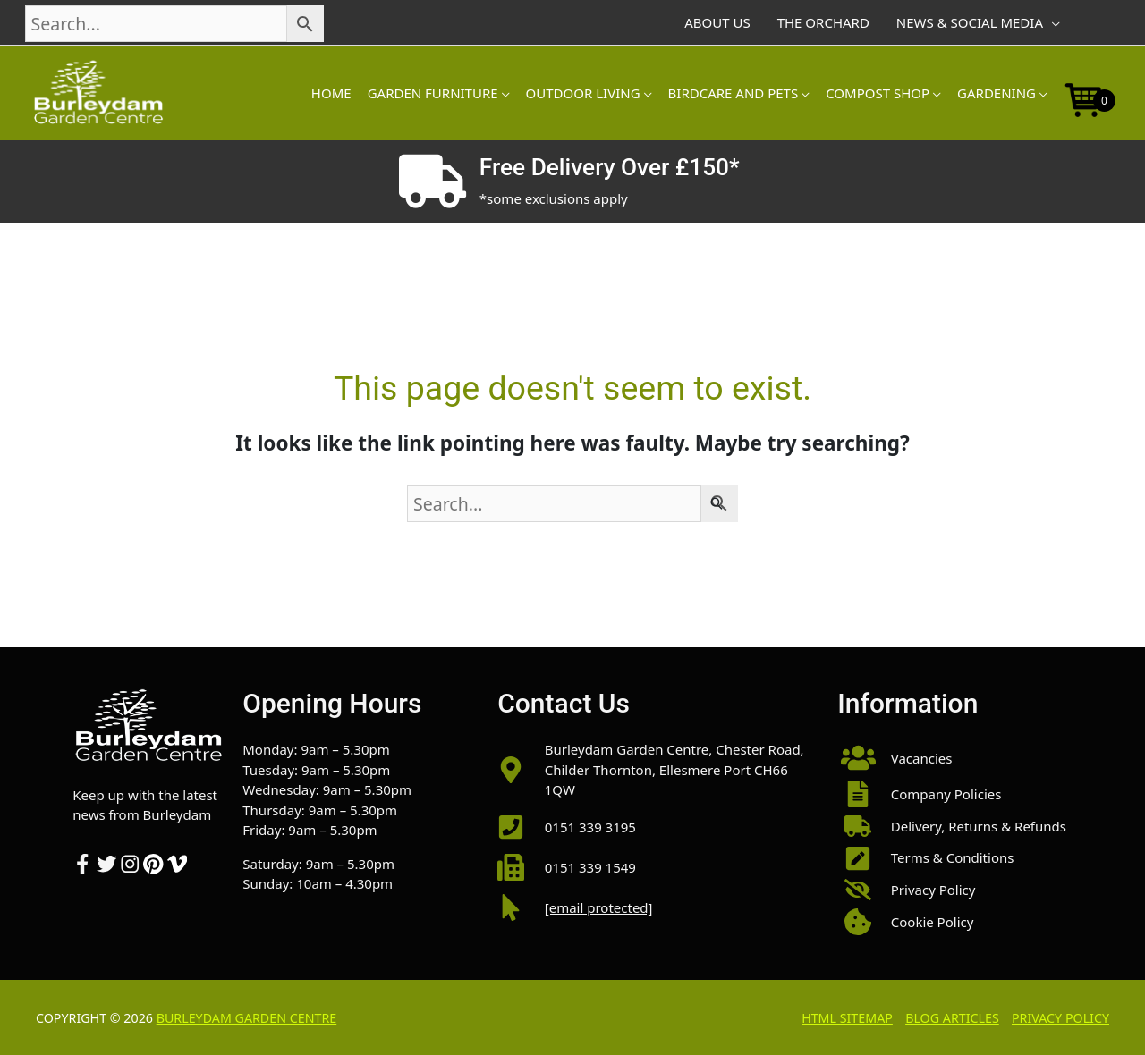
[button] (955, 757)
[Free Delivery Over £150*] (432, 181)
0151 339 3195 (590, 827)
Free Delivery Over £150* (609, 167)
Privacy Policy (1060, 1017)
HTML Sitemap (847, 1017)
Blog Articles (952, 1017)
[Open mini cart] (1084, 98)
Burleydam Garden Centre (247, 1017)
